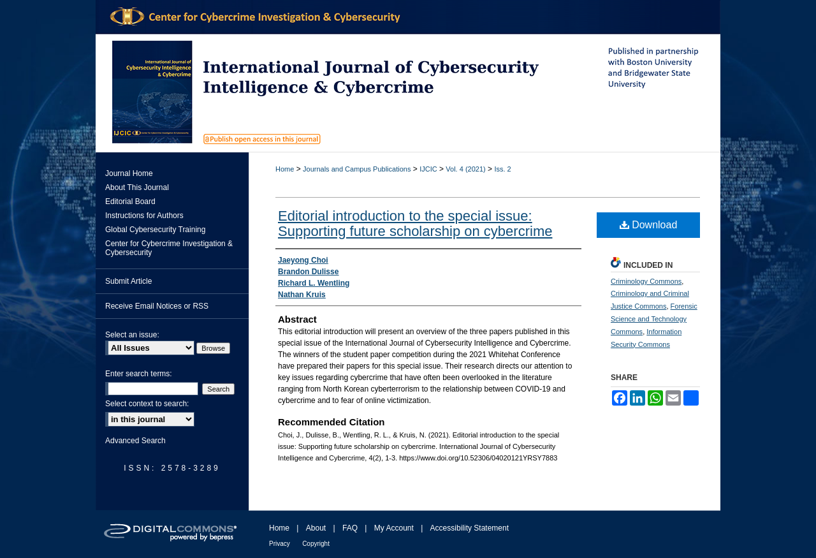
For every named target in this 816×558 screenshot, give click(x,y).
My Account (394, 528)
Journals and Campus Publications (357, 169)
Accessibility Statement (469, 528)
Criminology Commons (646, 281)
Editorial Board (130, 201)
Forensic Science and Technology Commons (654, 318)
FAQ (350, 528)
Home (284, 169)
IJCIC (428, 169)
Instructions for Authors (144, 215)
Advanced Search (135, 440)
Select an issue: (132, 334)
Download (649, 224)
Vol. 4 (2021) (465, 169)
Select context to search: (147, 403)
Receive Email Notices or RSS (156, 306)
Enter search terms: (138, 373)
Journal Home (129, 173)
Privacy (279, 543)
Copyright (316, 543)
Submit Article (128, 281)
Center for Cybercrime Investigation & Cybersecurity (169, 248)
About (316, 528)
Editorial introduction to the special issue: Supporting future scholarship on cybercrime (415, 223)
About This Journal (137, 187)
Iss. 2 (502, 169)
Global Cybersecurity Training (155, 229)
